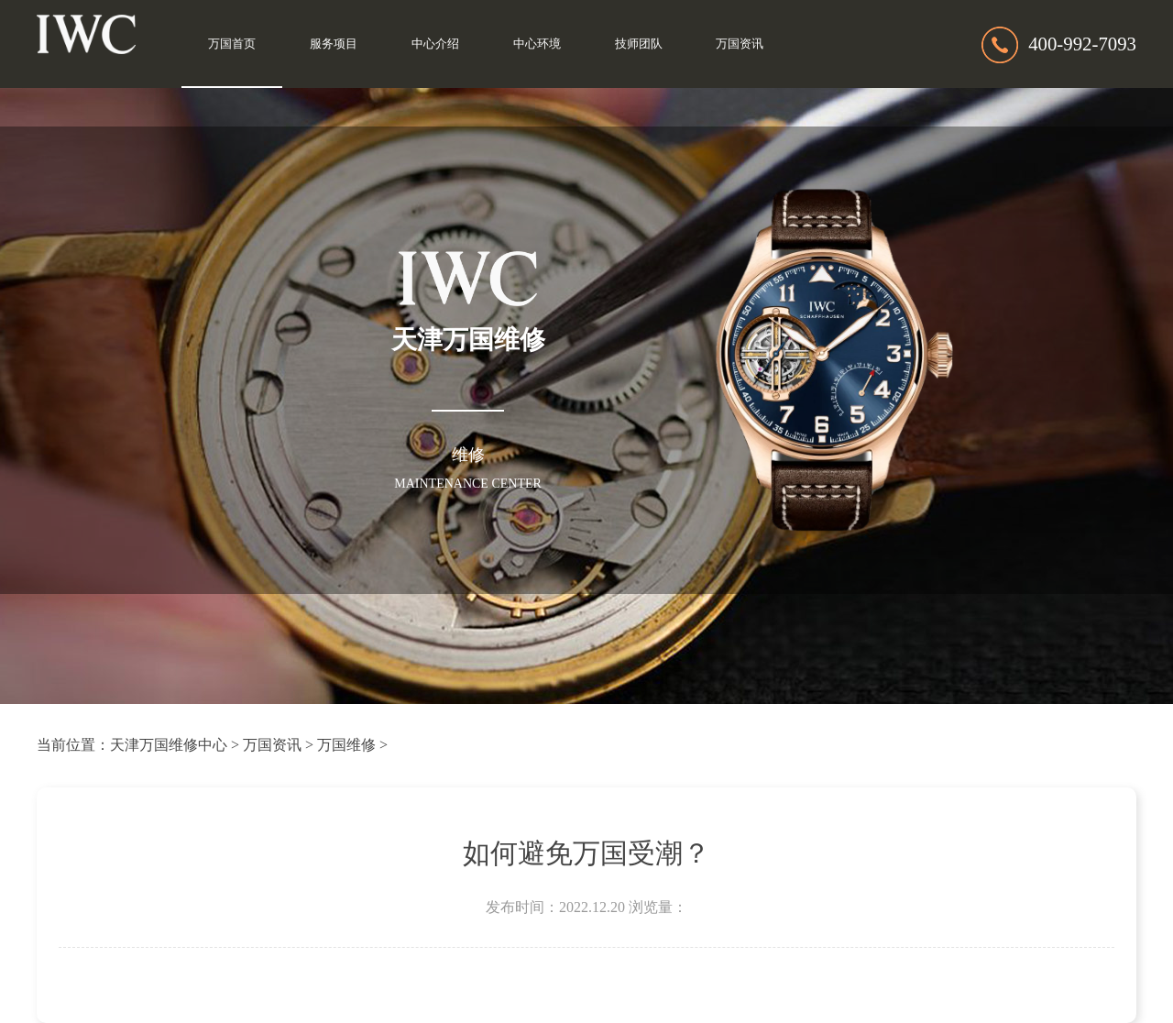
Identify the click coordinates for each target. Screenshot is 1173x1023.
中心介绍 (435, 44)
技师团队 (639, 44)
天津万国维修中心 (168, 745)
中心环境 (537, 44)
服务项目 (333, 44)
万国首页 (232, 44)
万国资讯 (739, 44)
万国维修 (346, 745)
